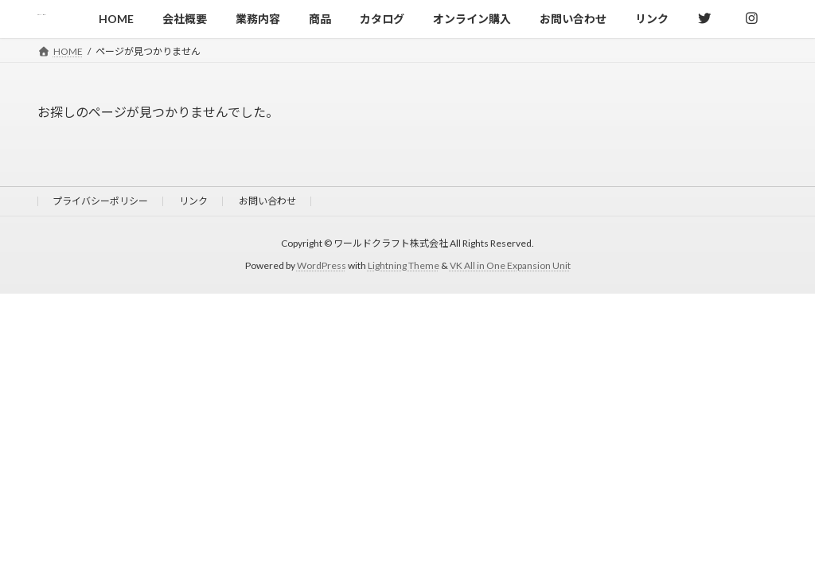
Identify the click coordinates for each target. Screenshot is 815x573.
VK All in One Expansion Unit (510, 265)
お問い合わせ (267, 201)
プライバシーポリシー (100, 201)
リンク (193, 201)
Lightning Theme (403, 265)
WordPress (321, 265)
